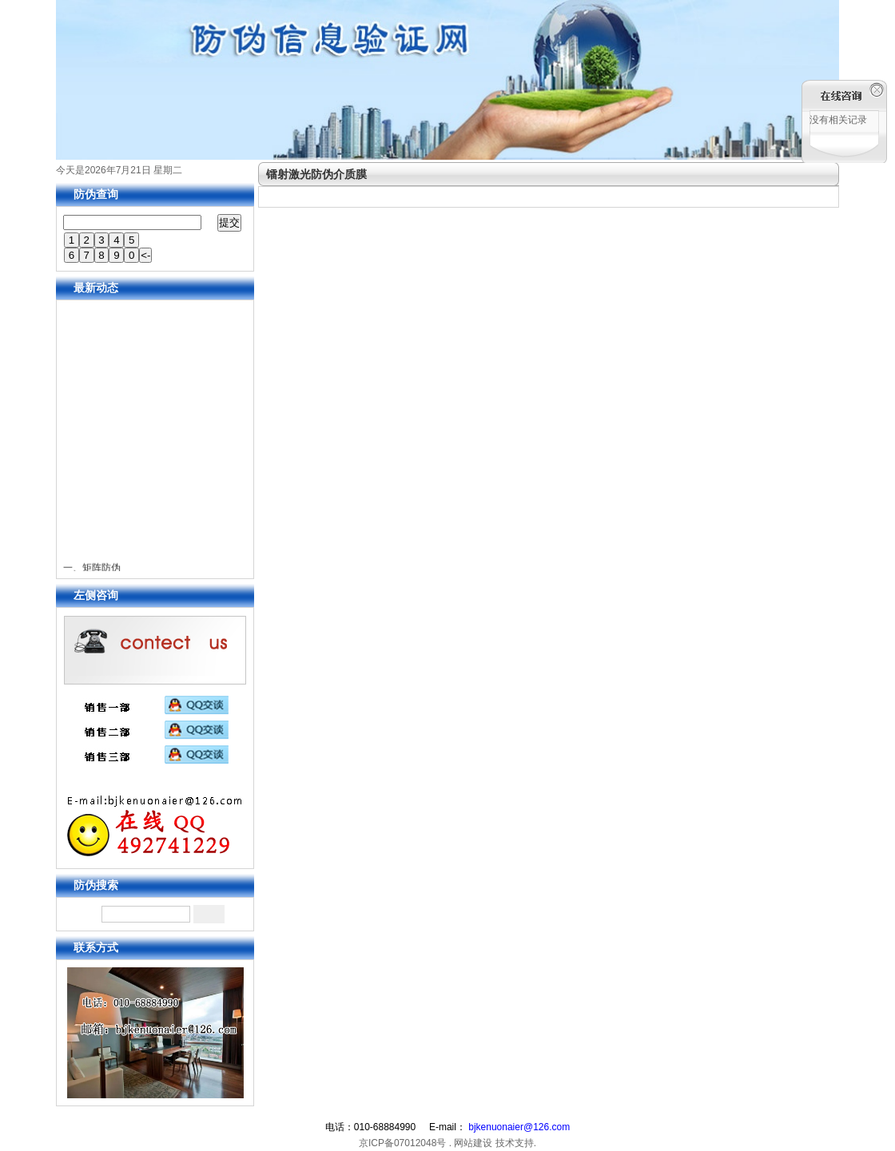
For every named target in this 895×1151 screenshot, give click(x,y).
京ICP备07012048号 (402, 1143)
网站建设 (473, 1143)
